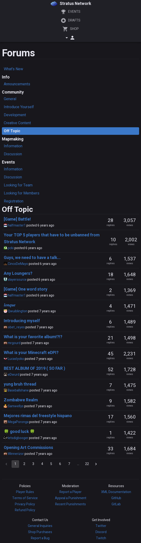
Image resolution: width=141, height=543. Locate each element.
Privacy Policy (25, 504)
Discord (101, 532)
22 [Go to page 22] (87, 464)
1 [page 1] (15, 464)
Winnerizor (16, 453)
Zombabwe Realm (21, 400)
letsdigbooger (18, 438)
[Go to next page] (96, 464)
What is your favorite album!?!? (33, 337)
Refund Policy (25, 510)
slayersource (17, 279)
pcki (11, 248)
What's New (13, 69)
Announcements (17, 84)
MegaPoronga (18, 422)
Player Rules (25, 492)
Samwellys (16, 406)
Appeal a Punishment (70, 498)
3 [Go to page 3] (33, 464)
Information (13, 146)
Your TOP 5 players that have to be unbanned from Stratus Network (52, 238)
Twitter (100, 525)
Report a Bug (40, 538)
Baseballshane (18, 390)
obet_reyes (16, 327)
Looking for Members (21, 193)
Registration (13, 201)
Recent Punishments (70, 504)
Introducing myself (22, 321)
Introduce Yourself (19, 107)
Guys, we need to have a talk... (32, 258)
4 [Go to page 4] (42, 464)
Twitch (101, 538)
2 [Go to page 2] (24, 464)
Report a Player (70, 492)
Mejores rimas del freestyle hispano (38, 416)
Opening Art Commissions (28, 448)
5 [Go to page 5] (51, 464)
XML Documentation (116, 492)
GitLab (116, 504)
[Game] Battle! (17, 219)
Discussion (13, 154)
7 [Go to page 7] (69, 464)
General (10, 99)
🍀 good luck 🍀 (19, 432)
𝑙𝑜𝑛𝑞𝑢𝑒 (9, 305)
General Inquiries (40, 525)
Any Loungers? (18, 273)
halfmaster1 (17, 225)
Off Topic (12, 131)
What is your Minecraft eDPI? (31, 353)
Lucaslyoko (16, 358)
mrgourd (14, 343)
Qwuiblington (17, 311)
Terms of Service (25, 498)
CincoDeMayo (18, 263)
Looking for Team (18, 185)
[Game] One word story (25, 289)
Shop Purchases (40, 532)
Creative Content (17, 123)
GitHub (116, 498)
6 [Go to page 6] (60, 464)
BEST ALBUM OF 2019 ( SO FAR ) (34, 368)
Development (15, 115)
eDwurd (13, 374)
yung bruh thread (20, 384)
